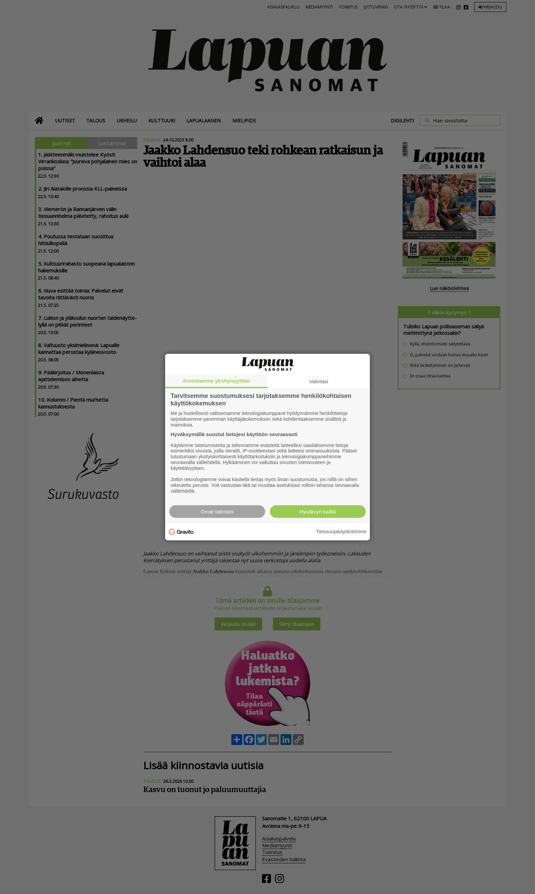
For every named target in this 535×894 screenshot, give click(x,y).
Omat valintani (217, 511)
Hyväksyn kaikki (318, 511)
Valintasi (318, 381)
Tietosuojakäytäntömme (341, 531)
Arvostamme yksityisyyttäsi (216, 381)
